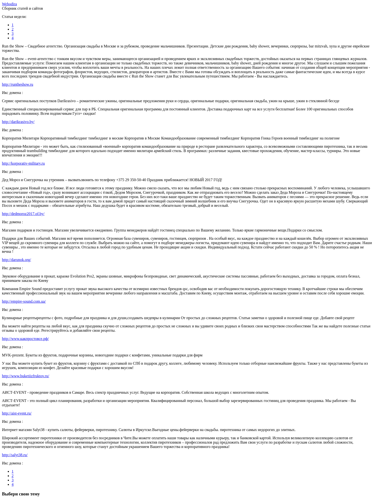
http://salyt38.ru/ (15, 455)
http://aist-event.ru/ (16, 413)
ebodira (9, 4)
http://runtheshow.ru (17, 84)
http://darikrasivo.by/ (18, 122)
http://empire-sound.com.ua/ (24, 301)
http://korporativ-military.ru (23, 163)
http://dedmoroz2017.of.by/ (23, 214)
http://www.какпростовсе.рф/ (25, 339)
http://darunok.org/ (16, 260)
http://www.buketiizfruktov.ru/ (25, 376)
